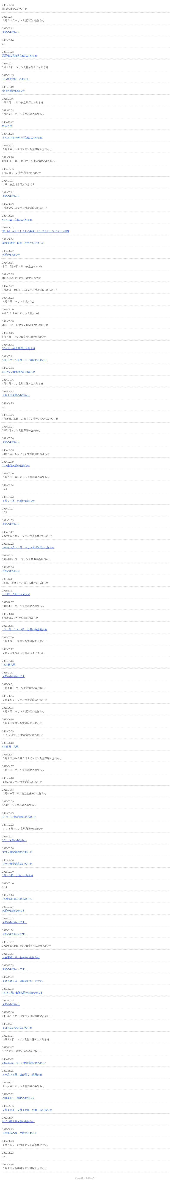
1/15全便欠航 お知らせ (15, 79)
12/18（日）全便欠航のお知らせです (22, 992)
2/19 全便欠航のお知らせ (16, 465)
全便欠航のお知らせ (13, 90)
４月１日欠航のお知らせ (16, 395)
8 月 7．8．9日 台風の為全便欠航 (24, 629)
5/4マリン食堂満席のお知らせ (18, 372)
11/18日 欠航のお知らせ (16, 594)
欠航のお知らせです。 (14, 922)
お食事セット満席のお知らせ (18, 1098)
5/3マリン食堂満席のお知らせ (18, 348)
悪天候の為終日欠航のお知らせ (19, 55)
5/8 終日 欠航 (10, 746)
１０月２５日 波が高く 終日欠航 (22, 1074)
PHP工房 (90, 1178)
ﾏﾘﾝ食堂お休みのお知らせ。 (17, 899)
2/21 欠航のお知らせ (14, 840)
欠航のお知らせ (11, 32)
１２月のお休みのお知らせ (17, 1027)
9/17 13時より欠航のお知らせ (18, 1121)
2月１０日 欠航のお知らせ (17, 875)
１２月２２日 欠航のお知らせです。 (23, 981)
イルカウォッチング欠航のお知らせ (22, 137)
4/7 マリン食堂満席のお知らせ (19, 817)
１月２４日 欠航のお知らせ (18, 500)
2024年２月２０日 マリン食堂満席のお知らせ (28, 547)
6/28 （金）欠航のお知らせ (17, 219)
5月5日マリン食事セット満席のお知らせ (24, 360)
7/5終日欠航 (8, 664)
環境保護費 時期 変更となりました (23, 243)
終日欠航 (7, 126)
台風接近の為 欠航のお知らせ (19, 1133)
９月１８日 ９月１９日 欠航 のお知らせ (27, 1109)
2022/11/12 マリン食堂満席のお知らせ (24, 1063)
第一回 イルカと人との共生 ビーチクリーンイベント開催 (35, 231)
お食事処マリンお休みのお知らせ (21, 957)
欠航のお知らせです (13, 676)
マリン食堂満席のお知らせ (17, 852)
